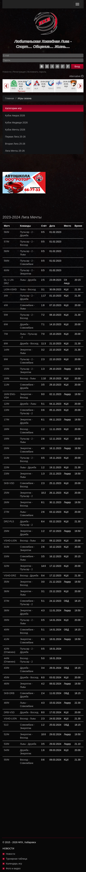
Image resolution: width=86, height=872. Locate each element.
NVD (14, 88)
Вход (77, 66)
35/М (6, 581)
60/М (6, 270)
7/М (6, 334)
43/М (6, 668)
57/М (6, 241)
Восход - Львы (28, 378)
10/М (6, 378)
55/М (6, 759)
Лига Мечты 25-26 (15, 150)
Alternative (76, 76)
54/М (6, 750)
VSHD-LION (10, 540)
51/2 (6, 724)
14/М (6, 349)
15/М (6, 369)
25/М (6, 492)
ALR (36, 88)
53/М (6, 744)
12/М (6, 403)
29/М (6, 531)
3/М (6, 295)
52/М (6, 734)
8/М (6, 343)
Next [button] (80, 86)
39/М (6, 620)
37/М (6, 601)
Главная (9, 98)
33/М (6, 556)
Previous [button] (6, 86)
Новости (7, 72)
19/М (6, 438)
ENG (59, 88)
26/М (6, 502)
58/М (6, 251)
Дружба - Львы (28, 403)
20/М (6, 448)
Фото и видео (13, 868)
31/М (6, 546)
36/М (6, 591)
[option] (21, 87)
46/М (6, 683)
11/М (6, 384)
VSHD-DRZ (10, 575)
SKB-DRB (9, 693)
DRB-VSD (9, 712)
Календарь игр (14, 863)
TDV (28, 88)
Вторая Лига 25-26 (15, 143)
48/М (6, 702)
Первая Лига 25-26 (15, 136)
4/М (6, 305)
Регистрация (19, 72)
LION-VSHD (10, 289)
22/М (6, 467)
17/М (6, 419)
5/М (6, 314)
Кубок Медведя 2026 (16, 122)
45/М (6, 677)
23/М (6, 473)
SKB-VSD (9, 483)
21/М (6, 457)
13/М (6, 410)
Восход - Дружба (29, 575)
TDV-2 (50, 88)
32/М (6, 566)
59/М (6, 260)
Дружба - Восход (29, 343)
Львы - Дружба (28, 280)
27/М (6, 512)
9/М (6, 359)
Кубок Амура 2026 (15, 115)
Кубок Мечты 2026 (15, 129)
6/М (6, 324)
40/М (6, 629)
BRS (73, 88)
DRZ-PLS (9, 521)
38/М (6, 610)
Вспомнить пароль (36, 72)
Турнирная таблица (16, 858)
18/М (6, 429)
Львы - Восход (28, 289)
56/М (6, 232)
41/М (6, 639)
